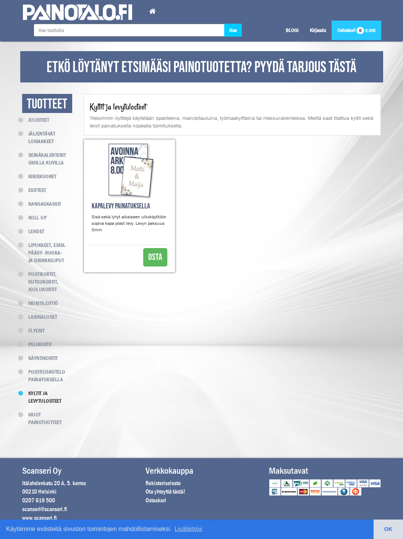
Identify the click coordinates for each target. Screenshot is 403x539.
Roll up (34, 217)
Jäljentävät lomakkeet (38, 137)
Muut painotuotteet (42, 418)
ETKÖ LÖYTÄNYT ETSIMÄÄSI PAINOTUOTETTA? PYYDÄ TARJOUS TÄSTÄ (201, 67)
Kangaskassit (41, 203)
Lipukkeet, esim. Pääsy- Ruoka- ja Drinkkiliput (44, 253)
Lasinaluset (39, 316)
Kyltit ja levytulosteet (42, 397)
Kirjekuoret (39, 176)
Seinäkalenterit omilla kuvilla (44, 159)
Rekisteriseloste (163, 483)
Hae (233, 30)
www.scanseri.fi (39, 518)
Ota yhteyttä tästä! (165, 491)
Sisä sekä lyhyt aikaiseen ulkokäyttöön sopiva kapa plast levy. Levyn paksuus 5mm (129, 223)
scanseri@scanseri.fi (44, 509)
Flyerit (33, 330)
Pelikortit (37, 344)
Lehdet (33, 231)
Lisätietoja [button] (188, 529)
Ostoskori (356, 30)
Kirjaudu (318, 30)
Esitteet (34, 190)
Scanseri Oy (42, 470)
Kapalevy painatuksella (121, 206)
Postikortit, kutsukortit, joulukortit (40, 282)
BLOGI (292, 30)
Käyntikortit (40, 358)
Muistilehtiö (40, 303)
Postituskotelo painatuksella (43, 375)
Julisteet (35, 119)
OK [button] (388, 529)
